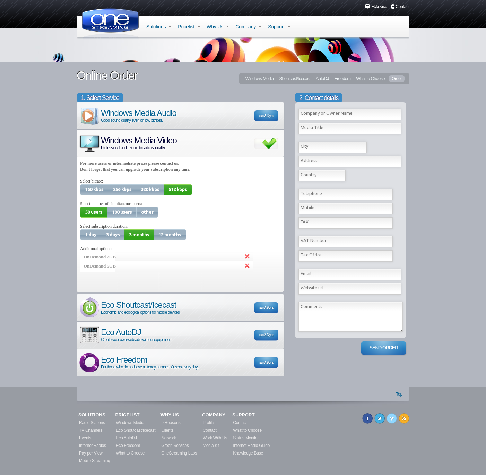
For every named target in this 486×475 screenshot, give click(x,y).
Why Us (218, 26)
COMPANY (213, 415)
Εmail (306, 273)
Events (85, 437)
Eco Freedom (138, 362)
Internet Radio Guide (251, 445)
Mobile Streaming (94, 460)
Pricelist (189, 26)
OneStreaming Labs (179, 453)
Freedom (343, 78)
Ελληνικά (376, 6)
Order (397, 78)
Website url (312, 287)
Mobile (307, 207)
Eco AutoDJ (124, 334)
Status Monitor (246, 437)
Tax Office (311, 254)
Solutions (158, 26)
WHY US (169, 415)
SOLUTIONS (91, 415)
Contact (400, 6)
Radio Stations (92, 422)
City (304, 146)
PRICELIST (127, 415)
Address (309, 160)
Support (279, 26)
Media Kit (211, 445)
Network (168, 437)
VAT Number (314, 240)
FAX (305, 221)
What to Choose (370, 78)
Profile (208, 422)
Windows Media (259, 78)
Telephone (311, 193)
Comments (311, 306)
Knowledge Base (248, 453)
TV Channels (90, 430)
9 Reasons (170, 422)
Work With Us (215, 437)
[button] (94, 189)
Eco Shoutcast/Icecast (129, 307)
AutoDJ (322, 78)
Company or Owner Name (327, 113)
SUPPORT (243, 415)
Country (308, 174)
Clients (167, 430)
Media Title (312, 127)
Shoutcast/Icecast (294, 78)
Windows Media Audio (127, 115)
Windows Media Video (127, 143)
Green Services (175, 445)
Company (248, 26)
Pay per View (91, 453)
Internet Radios (92, 445)
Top (399, 394)
